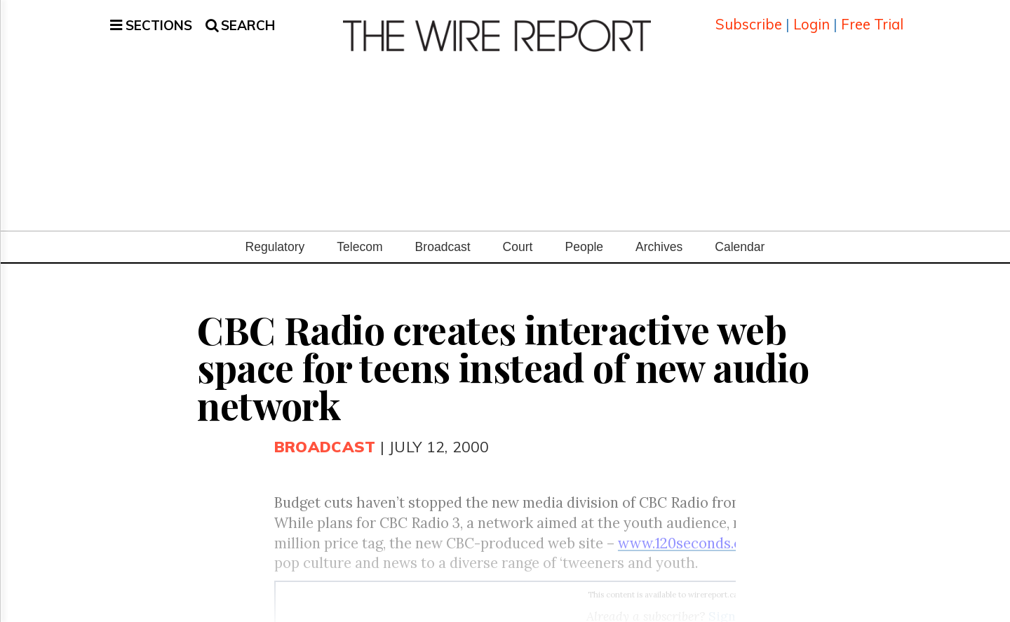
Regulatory (275, 232)
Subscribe (748, 17)
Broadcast (443, 232)
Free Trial (872, 17)
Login (811, 17)
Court (518, 232)
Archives (658, 232)
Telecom (359, 232)
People (584, 232)
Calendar (740, 232)
